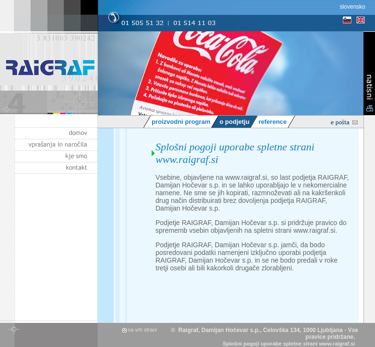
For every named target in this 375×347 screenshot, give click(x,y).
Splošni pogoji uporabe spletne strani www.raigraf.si (289, 344)
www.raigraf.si (246, 177)
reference (273, 121)
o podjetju (234, 121)
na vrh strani (142, 330)
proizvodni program (181, 121)
